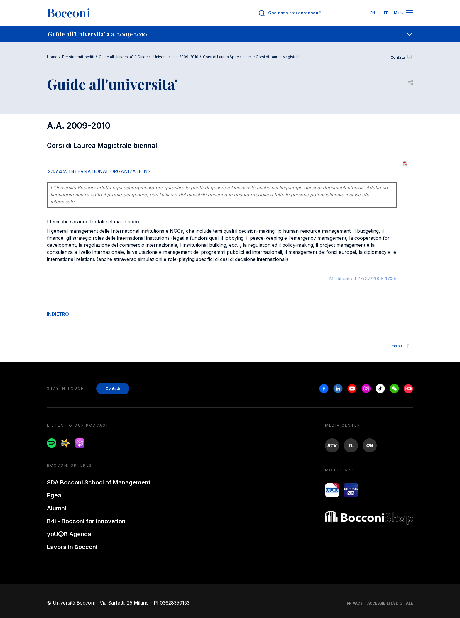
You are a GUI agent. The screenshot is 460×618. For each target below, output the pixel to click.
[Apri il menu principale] (409, 13)
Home (52, 57)
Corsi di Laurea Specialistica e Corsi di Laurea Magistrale (252, 57)
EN (372, 13)
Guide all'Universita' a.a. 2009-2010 (168, 57)
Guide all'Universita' (116, 57)
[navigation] (230, 34)
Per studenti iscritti (78, 57)
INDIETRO (58, 314)
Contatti (401, 57)
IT (386, 13)
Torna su (399, 345)
